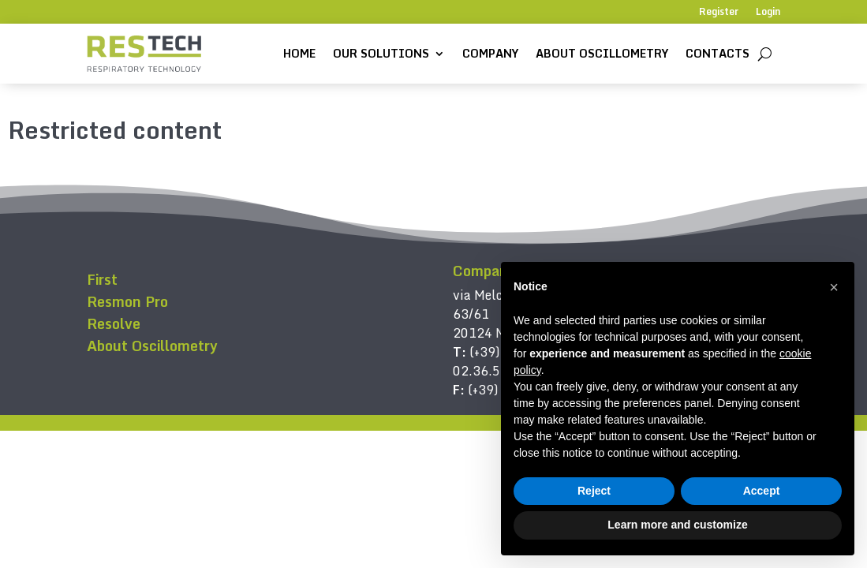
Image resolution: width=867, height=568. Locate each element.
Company (490, 53)
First (102, 279)
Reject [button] (594, 490)
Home (299, 53)
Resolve (113, 323)
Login (768, 12)
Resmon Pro (127, 301)
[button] (833, 287)
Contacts (717, 53)
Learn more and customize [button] (677, 524)
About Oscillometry (602, 53)
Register (718, 12)
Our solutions (381, 53)
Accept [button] (761, 490)
